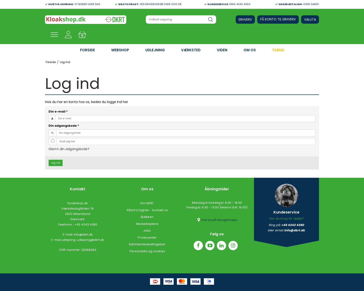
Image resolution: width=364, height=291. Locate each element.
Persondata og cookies (147, 251)
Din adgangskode (64, 126)
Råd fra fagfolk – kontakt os (147, 210)
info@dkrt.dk (83, 234)
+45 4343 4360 (85, 224)
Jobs (147, 230)
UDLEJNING (155, 50)
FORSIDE (87, 50)
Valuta (310, 19)
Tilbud (278, 50)
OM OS (250, 50)
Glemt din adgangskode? (69, 149)
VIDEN (222, 50)
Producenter (147, 237)
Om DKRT (147, 203)
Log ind (55, 163)
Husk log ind (67, 141)
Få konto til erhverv (278, 19)
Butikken (147, 217)
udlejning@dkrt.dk (90, 240)
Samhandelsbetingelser (147, 244)
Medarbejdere (147, 224)
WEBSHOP (120, 50)
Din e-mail (58, 111)
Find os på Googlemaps (216, 219)
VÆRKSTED (191, 50)
